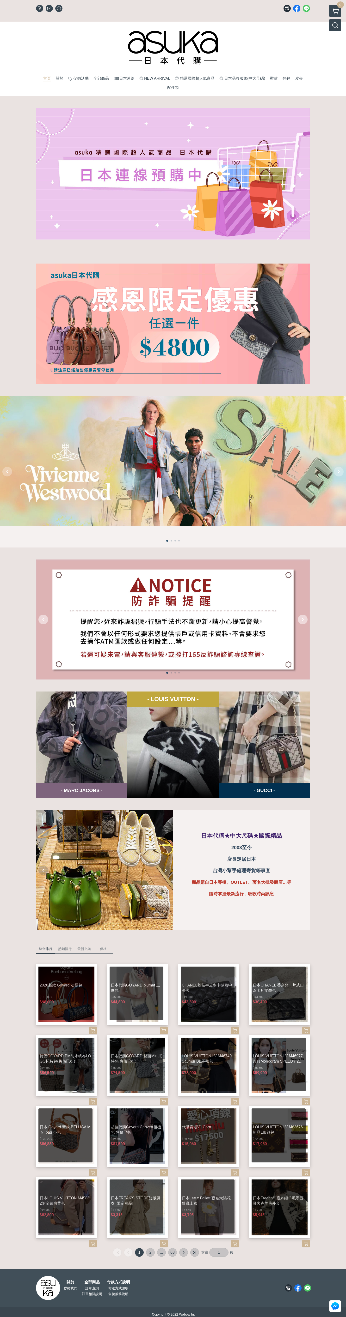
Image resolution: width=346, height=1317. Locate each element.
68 (172, 1252)
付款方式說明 (118, 1282)
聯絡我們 (70, 1288)
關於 (70, 1282)
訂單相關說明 (92, 1294)
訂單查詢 (92, 1288)
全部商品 (92, 1282)
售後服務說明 (118, 1294)
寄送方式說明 (118, 1288)
